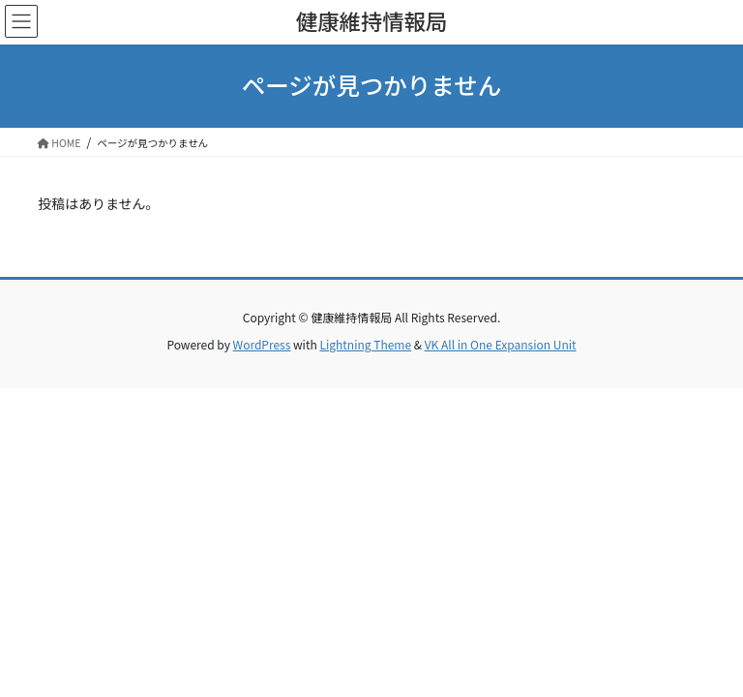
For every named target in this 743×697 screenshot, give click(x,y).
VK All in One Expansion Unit (501, 344)
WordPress (262, 344)
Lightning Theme (365, 344)
